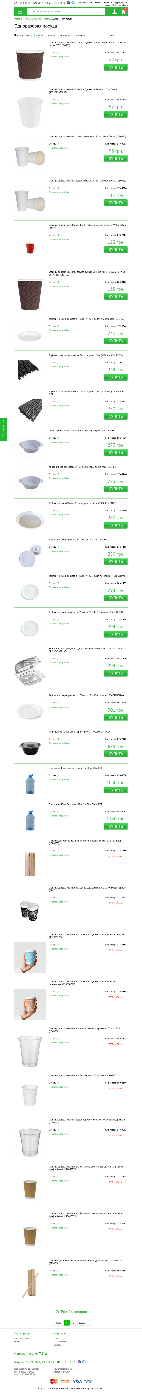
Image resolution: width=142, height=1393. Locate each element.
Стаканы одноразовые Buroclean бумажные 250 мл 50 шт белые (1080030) (87, 136)
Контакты (108, 2)
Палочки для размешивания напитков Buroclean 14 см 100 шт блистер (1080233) (85, 842)
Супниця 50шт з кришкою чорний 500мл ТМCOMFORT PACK (79, 731)
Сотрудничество (120, 2)
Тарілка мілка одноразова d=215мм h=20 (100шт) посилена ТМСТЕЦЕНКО (87, 575)
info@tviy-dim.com (62, 1372)
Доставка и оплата (86, 2)
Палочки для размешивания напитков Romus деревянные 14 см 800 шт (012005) (85, 1262)
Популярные (66, 35)
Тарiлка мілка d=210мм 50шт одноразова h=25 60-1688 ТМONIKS (82, 503)
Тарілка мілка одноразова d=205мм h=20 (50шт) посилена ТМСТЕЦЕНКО (86, 612)
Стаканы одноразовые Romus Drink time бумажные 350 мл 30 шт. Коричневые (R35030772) (82, 983)
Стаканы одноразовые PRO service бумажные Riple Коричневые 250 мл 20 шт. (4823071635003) (87, 273)
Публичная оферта (120, 5)
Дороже (52, 35)
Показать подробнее (59, 56)
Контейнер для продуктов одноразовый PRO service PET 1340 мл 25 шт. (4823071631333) (85, 650)
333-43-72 (57, 3)
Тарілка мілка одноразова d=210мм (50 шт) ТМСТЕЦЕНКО (78, 539)
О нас (56, 1338)
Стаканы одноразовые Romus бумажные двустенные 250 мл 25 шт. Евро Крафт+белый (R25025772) (86, 1215)
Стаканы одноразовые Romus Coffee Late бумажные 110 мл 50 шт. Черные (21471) (87, 889)
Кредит (108, 5)
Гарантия (98, 2)
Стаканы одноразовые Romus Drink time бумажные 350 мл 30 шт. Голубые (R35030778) (87, 936)
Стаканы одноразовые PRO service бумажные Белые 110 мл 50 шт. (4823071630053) (83, 91)
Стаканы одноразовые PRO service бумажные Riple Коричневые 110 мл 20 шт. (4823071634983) (87, 44)
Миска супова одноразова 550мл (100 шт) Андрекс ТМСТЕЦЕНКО (82, 466)
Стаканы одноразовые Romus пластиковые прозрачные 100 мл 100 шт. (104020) (85, 1030)
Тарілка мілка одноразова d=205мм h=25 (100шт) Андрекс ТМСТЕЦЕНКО (86, 695)
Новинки (80, 35)
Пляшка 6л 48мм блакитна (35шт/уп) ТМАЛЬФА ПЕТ (75, 804)
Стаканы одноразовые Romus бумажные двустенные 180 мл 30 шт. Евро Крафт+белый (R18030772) (86, 1168)
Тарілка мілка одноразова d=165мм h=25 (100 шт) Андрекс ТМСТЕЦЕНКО (86, 318)
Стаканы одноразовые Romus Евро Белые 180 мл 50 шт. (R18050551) (84, 1075)
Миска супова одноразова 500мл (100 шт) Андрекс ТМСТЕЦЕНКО (82, 430)
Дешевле (39, 35)
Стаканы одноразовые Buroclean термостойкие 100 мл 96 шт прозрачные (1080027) (87, 1121)
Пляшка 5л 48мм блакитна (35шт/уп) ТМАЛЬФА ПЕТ (75, 767)
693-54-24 (40, 3)
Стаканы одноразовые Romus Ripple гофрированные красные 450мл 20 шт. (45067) (87, 226)
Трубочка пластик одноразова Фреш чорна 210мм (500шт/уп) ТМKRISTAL (86, 355)
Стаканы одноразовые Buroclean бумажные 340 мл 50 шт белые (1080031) (87, 180)
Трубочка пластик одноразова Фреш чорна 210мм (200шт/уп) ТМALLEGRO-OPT (87, 393)
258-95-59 (22, 3)
